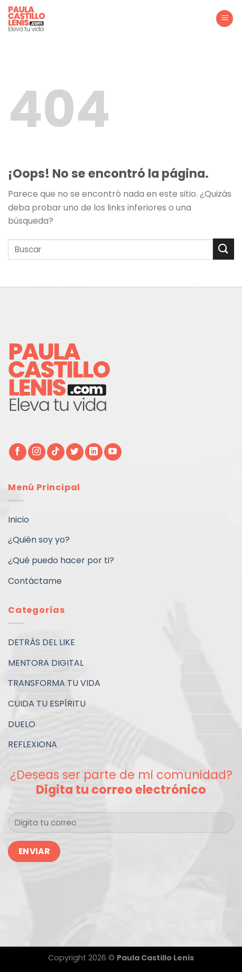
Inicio (18, 519)
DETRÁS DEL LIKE (41, 642)
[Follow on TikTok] (55, 452)
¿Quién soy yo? (39, 540)
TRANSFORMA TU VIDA (54, 683)
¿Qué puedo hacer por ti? (61, 560)
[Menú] (224, 18)
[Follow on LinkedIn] (94, 452)
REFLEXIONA (32, 744)
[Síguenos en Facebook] (17, 452)
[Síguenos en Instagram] (36, 452)
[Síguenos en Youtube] (113, 452)
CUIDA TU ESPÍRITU (47, 704)
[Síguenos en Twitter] (74, 452)
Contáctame (35, 581)
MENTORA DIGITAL (45, 663)
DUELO (21, 724)
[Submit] (223, 249)
